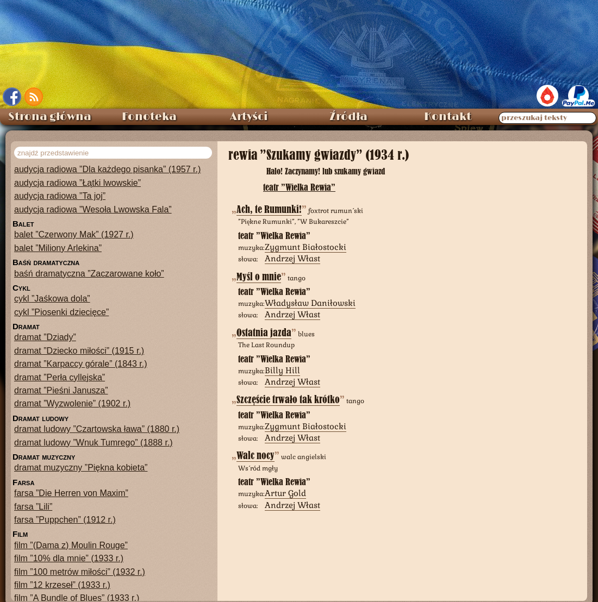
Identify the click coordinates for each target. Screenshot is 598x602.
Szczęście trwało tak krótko (288, 399)
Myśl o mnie (258, 277)
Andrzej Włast (292, 258)
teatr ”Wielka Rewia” (299, 187)
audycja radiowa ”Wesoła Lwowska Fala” (93, 209)
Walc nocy (255, 455)
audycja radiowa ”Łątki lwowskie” (77, 182)
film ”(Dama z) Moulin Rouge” (71, 545)
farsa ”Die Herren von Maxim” (71, 493)
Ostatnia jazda (263, 332)
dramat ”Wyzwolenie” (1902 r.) (72, 403)
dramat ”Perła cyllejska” (59, 377)
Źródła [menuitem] (348, 116)
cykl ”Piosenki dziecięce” (61, 312)
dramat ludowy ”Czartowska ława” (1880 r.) (96, 429)
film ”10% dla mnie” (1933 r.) (68, 558)
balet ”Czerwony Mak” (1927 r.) (74, 234)
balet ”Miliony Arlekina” (58, 248)
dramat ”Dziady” (45, 337)
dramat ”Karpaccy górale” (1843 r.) (80, 363)
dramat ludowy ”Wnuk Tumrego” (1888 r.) (93, 442)
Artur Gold (285, 493)
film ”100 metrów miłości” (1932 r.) (79, 571)
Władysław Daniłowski (310, 303)
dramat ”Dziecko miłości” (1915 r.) (79, 350)
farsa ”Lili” (33, 506)
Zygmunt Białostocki (305, 247)
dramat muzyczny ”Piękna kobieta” (80, 467)
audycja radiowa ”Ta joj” (59, 195)
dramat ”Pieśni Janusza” (61, 390)
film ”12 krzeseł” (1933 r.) (62, 585)
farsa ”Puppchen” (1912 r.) (65, 519)
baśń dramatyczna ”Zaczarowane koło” (89, 273)
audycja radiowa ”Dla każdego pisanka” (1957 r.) (107, 169)
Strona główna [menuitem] (49, 116)
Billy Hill (282, 370)
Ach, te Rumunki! (269, 209)
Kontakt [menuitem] (447, 116)
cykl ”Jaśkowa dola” (52, 298)
